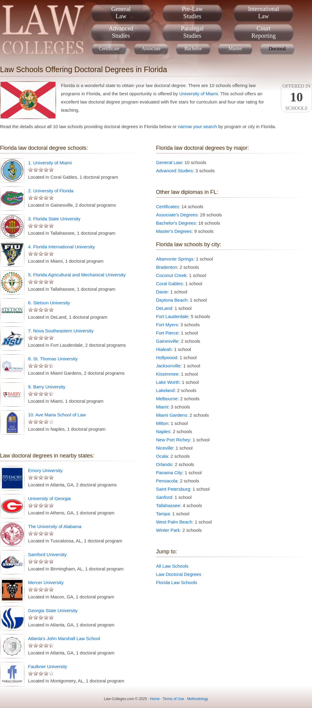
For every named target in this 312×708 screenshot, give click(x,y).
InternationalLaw (263, 12)
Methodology (197, 699)
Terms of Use (173, 699)
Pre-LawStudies (192, 12)
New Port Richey (173, 439)
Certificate (109, 48)
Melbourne (167, 398)
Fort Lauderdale (172, 316)
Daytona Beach (171, 300)
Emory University (45, 470)
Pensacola (166, 480)
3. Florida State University (54, 218)
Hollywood (166, 357)
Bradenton (166, 267)
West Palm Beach (174, 521)
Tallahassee (168, 505)
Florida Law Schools (176, 582)
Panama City (169, 472)
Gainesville (167, 341)
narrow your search (197, 126)
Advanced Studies (174, 170)
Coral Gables (169, 283)
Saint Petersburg (173, 489)
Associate (151, 48)
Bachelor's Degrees (176, 223)
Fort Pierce (167, 332)
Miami (162, 406)
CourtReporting (263, 32)
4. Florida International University (61, 246)
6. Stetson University (49, 302)
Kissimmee (167, 374)
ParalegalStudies (192, 32)
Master (235, 48)
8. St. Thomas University (53, 358)
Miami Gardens (171, 415)
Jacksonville (168, 365)
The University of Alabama (54, 526)
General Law (169, 162)
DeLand (164, 308)
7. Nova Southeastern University (61, 330)
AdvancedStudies (120, 32)
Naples (163, 431)
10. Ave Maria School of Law (57, 414)
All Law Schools (172, 566)
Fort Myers (167, 324)
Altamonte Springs (174, 258)
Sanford (164, 497)
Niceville (164, 447)
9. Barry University (47, 386)
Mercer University (46, 582)
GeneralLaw (120, 12)
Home (155, 699)
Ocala (162, 456)
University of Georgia (49, 498)
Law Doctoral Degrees (178, 574)
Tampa (163, 513)
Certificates (167, 206)
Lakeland (165, 390)
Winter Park (168, 530)
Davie (162, 291)
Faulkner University (47, 666)
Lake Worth (167, 382)
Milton (162, 423)
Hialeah (164, 349)
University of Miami (198, 93)
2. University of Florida (50, 190)
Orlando (164, 464)
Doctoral (277, 48)
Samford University (47, 554)
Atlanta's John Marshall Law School (64, 638)
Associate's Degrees (176, 214)
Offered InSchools (296, 97)
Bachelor (193, 48)
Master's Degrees (174, 231)
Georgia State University (53, 610)
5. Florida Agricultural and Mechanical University (77, 274)
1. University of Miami (50, 162)
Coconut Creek (171, 275)
